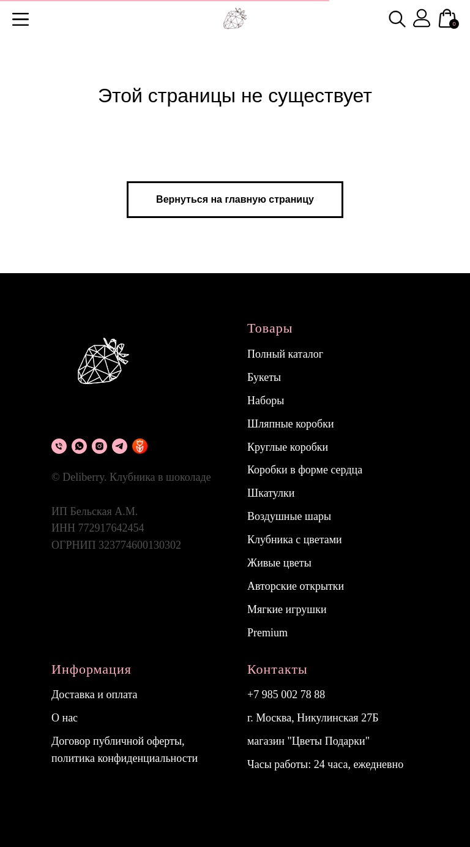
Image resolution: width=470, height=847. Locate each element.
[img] (397, 19)
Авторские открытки (295, 586)
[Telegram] (119, 446)
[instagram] (99, 446)
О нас (64, 718)
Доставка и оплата (94, 694)
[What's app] (79, 446)
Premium (267, 633)
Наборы (265, 400)
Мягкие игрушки (287, 609)
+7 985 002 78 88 (286, 694)
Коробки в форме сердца (304, 470)
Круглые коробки (287, 447)
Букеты (264, 377)
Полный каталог (285, 354)
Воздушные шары (289, 516)
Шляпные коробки (290, 424)
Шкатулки (270, 493)
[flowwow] (139, 446)
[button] (20, 19)
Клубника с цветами (294, 539)
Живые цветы (279, 563)
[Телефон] (59, 446)
